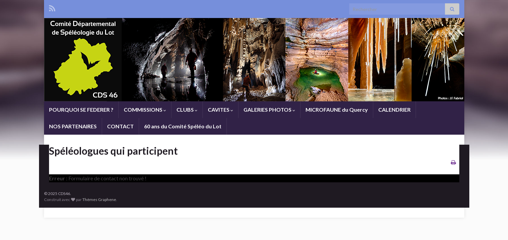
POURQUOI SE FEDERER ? (81, 109)
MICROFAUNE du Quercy (337, 109)
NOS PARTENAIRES (73, 126)
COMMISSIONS (145, 109)
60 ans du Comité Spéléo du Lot (182, 126)
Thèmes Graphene (99, 199)
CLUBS (186, 109)
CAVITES (220, 109)
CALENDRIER (394, 109)
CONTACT (120, 126)
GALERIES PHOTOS (269, 109)
